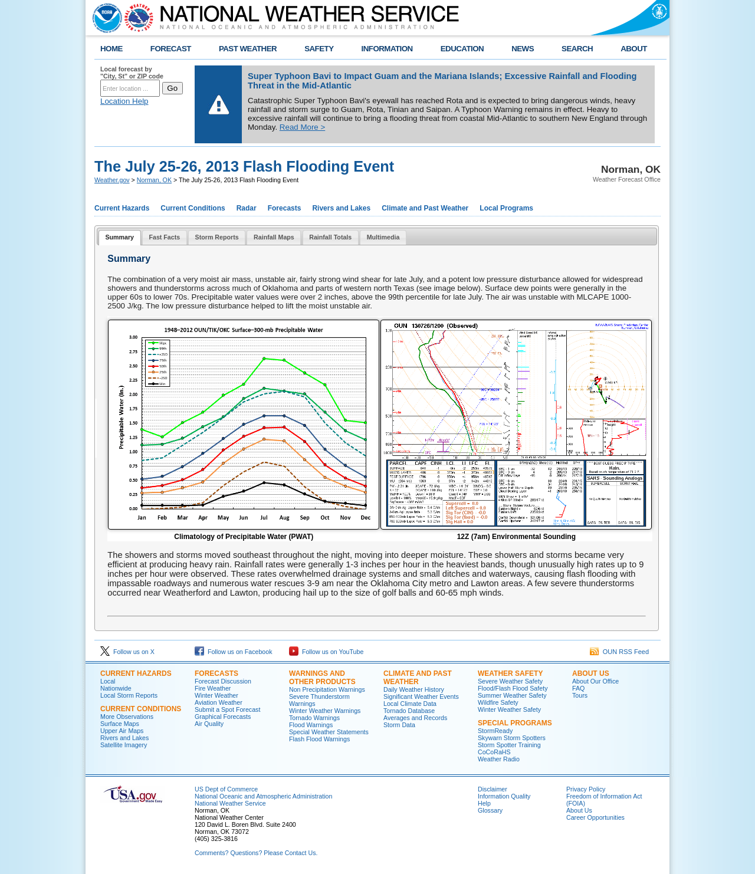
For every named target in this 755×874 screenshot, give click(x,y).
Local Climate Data (409, 703)
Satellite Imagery (123, 744)
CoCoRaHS (494, 751)
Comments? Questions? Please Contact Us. (256, 852)
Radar (247, 208)
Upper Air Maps (121, 730)
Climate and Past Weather (425, 208)
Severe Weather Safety (510, 681)
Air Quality (209, 723)
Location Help (124, 101)
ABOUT (634, 48)
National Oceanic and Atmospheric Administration (263, 796)
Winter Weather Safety (509, 709)
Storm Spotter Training (509, 744)
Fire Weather (213, 688)
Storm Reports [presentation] (217, 237)
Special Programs (515, 723)
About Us (590, 673)
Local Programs (506, 208)
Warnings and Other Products (322, 677)
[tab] (120, 238)
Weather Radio (499, 759)
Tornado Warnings (314, 717)
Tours (579, 695)
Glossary (490, 810)
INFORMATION (387, 48)
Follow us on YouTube (326, 651)
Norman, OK (154, 179)
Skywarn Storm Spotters (512, 737)
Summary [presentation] (119, 237)
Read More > (302, 127)
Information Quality (504, 796)
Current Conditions (192, 208)
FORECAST (170, 48)
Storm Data (399, 724)
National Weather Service (230, 803)
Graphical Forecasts (223, 716)
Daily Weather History (413, 689)
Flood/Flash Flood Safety (512, 688)
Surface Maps (119, 723)
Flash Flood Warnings (319, 738)
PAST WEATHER (248, 48)
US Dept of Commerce (226, 789)
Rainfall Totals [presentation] (330, 237)
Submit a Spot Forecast (227, 709)
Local (107, 681)
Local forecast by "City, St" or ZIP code (131, 72)
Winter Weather (216, 695)
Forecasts (284, 208)
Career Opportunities (595, 817)
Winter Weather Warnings (324, 710)
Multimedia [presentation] (383, 237)
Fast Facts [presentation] (164, 237)
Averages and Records (415, 717)
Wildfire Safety (498, 702)
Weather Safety (510, 673)
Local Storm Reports (128, 695)
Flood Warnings (311, 724)
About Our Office (595, 681)
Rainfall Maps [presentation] (274, 237)
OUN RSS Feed (619, 651)
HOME (111, 48)
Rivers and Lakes (341, 208)
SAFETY (318, 48)
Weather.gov (112, 179)
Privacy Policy (585, 789)
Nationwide (116, 688)
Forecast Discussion (223, 681)
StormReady (495, 730)
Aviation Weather (218, 702)
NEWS (522, 48)
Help (484, 803)
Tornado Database (409, 710)
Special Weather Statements (329, 731)
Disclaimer (492, 789)
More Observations (126, 716)
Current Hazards (121, 208)
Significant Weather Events (421, 696)
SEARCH (577, 48)
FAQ (578, 688)
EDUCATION (462, 48)
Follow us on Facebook (234, 651)
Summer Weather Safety (512, 695)
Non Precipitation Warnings (327, 689)
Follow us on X (127, 651)
